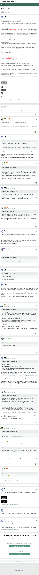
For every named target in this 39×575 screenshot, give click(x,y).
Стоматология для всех (8, 1)
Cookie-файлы (21, 570)
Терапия (9, 12)
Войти (19, 554)
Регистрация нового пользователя (19, 546)
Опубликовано (9, 17)
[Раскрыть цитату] (2, 140)
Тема (16, 570)
